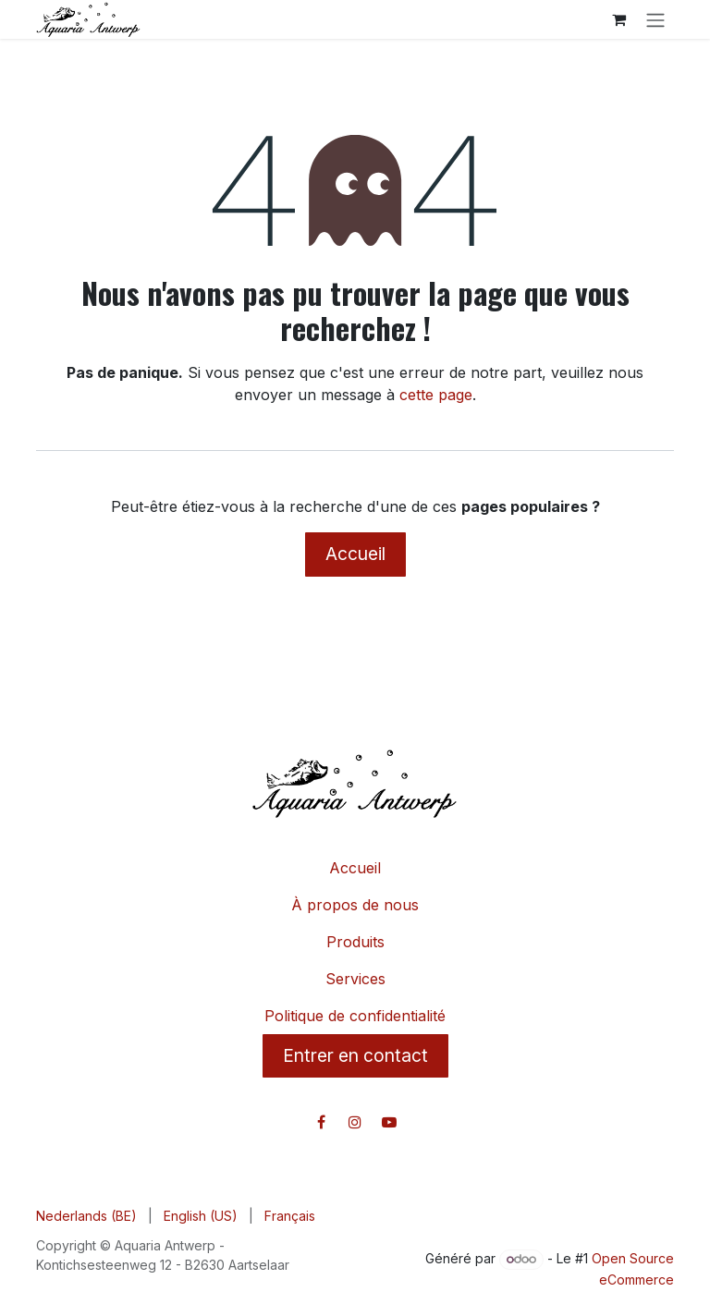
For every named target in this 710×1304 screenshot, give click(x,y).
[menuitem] (86, 1215)
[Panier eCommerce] (618, 19)
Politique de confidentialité (355, 1015)
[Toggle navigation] (655, 19)
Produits (355, 941)
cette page (435, 394)
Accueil (355, 553)
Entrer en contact (355, 1055)
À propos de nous (355, 905)
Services (355, 978)
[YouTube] (389, 1122)
